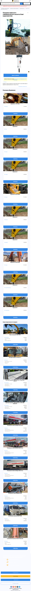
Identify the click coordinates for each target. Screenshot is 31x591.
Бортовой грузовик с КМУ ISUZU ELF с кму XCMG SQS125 (15, 381)
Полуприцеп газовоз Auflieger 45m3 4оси (15, 425)
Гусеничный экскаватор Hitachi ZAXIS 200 (15, 538)
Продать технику (16, 572)
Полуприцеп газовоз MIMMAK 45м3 (15, 493)
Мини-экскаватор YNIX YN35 (15, 334)
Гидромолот (15, 126)
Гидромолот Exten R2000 (15, 194)
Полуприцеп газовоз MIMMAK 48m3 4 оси (15, 448)
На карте (27, 3)
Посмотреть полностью (22, 86)
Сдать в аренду (16, 576)
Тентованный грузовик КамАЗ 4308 (15, 516)
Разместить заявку (15, 583)
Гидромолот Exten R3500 (15, 262)
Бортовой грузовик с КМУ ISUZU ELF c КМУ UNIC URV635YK (15, 403)
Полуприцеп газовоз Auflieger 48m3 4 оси (15, 470)
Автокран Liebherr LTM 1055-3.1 (15, 357)
